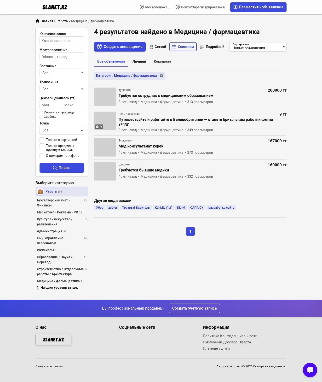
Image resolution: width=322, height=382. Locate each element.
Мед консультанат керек (141, 146)
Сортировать (241, 44)
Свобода (50, 116)
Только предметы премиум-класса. (60, 148)
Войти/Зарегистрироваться (200, 7)
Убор (99, 207)
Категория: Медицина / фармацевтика (126, 75)
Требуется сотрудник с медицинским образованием (166, 96)
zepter (112, 207)
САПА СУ (196, 207)
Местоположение (156, 7)
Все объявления (111, 61)
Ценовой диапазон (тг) (57, 98)
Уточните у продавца (59, 112)
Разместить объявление (258, 7)
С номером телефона (62, 156)
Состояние (48, 66)
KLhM (181, 207)
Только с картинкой (61, 140)
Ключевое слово (53, 34)
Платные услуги (216, 348)
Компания (162, 61)
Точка (44, 123)
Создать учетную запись (194, 308)
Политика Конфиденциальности (230, 336)
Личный (139, 61)
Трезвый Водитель (136, 207)
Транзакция (49, 82)
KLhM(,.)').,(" (163, 207)
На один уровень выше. (57, 287)
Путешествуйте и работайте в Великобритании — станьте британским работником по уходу (196, 122)
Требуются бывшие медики (144, 170)
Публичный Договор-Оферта (227, 342)
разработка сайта (221, 207)
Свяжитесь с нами (49, 366)
